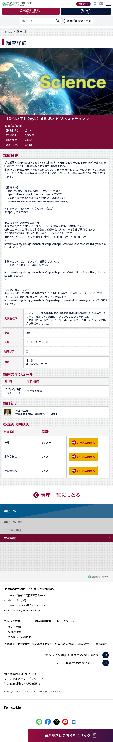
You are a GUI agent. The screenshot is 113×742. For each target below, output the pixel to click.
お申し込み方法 (64, 644)
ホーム (8, 31)
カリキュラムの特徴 (19, 637)
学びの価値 (14, 632)
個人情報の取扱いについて (20, 673)
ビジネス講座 (21, 530)
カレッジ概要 (12, 620)
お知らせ (69, 620)
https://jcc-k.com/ (16, 212)
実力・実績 (14, 626)
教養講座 (21, 538)
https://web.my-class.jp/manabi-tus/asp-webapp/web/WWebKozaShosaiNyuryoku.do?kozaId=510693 (55, 273)
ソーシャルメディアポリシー (21, 678)
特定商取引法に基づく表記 (20, 683)
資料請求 (101, 644)
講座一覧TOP (21, 522)
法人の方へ (85, 644)
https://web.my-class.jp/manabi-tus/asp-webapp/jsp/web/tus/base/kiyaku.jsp (49, 300)
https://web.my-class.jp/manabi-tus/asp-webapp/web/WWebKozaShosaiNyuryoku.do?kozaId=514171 (55, 245)
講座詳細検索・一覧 (47, 620)
